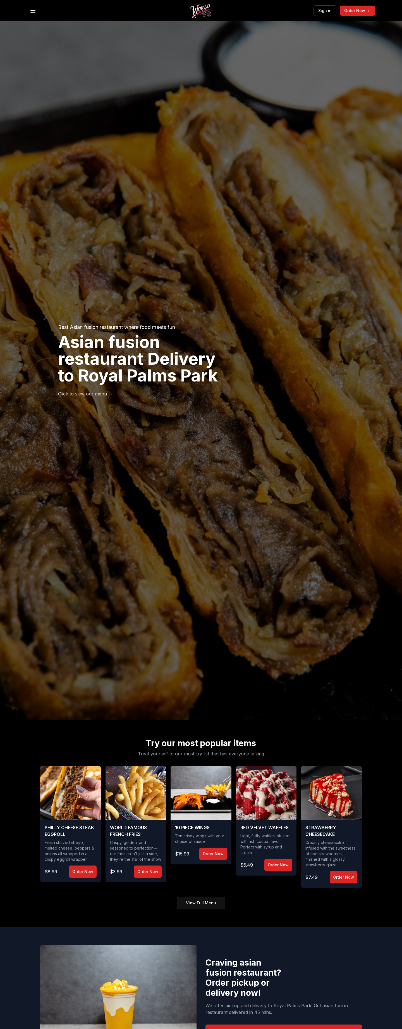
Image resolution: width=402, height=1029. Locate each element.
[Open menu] (33, 10)
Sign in (325, 10)
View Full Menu (201, 902)
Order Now (357, 10)
